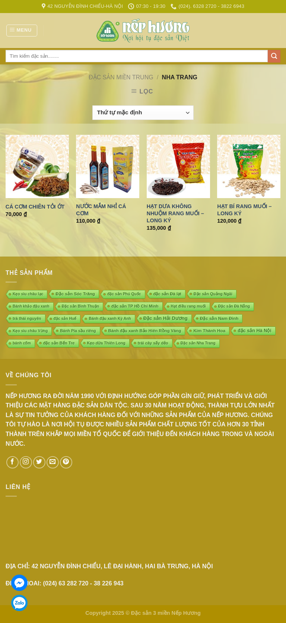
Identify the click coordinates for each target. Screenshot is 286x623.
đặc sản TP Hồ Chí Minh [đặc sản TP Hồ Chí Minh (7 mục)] (135, 306)
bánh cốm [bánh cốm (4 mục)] (22, 343)
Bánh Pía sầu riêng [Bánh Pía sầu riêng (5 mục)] (78, 330)
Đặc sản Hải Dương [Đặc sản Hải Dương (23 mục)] (165, 318)
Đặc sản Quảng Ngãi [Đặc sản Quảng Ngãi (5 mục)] (213, 294)
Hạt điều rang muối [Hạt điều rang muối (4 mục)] (188, 306)
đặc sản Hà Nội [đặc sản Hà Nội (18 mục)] (254, 330)
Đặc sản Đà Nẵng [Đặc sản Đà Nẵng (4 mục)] (234, 306)
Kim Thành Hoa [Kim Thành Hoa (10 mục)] (209, 330)
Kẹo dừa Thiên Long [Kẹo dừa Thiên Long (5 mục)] (106, 343)
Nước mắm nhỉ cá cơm (101, 209)
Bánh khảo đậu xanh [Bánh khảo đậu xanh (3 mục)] (31, 306)
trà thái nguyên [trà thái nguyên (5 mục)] (27, 318)
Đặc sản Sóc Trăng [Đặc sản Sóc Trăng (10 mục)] (75, 293)
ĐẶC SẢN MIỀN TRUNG (121, 77)
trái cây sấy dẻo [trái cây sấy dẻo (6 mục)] (153, 343)
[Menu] (21, 30)
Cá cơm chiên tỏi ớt (35, 207)
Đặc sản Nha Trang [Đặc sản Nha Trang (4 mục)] (198, 343)
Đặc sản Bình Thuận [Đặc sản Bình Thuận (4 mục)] (80, 306)
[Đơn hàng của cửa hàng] (143, 112)
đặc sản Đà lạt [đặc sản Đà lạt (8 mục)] (167, 294)
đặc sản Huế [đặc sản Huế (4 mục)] (65, 319)
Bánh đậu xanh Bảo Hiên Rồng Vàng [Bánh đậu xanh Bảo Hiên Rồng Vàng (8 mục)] (144, 330)
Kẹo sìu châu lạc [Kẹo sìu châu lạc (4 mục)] (28, 294)
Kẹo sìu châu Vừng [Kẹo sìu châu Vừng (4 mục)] (30, 331)
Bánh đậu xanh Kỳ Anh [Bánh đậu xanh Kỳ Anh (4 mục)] (110, 319)
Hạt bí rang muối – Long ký (244, 209)
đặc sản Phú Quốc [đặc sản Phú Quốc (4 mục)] (124, 294)
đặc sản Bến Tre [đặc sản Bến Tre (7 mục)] (59, 343)
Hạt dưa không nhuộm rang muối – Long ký (175, 213)
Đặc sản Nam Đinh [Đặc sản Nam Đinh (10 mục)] (219, 318)
